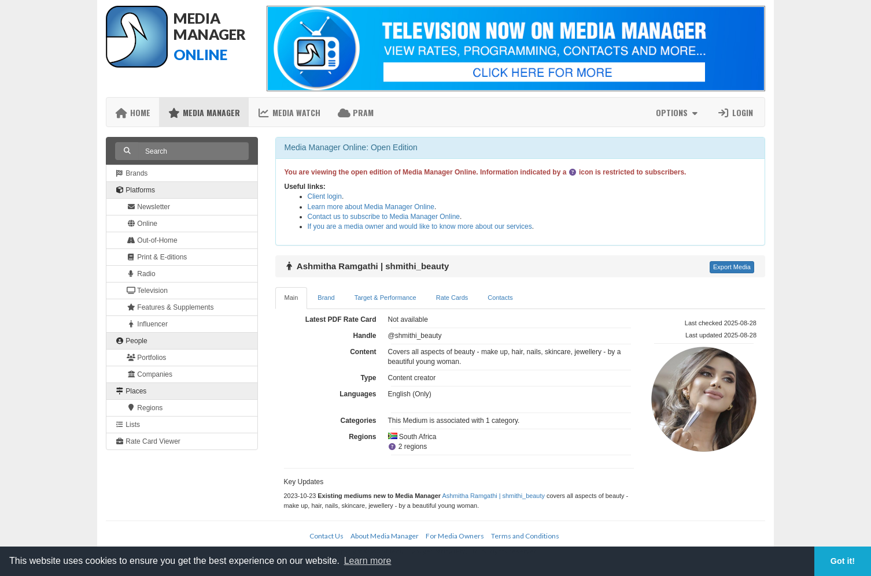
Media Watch (288, 112)
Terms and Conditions (525, 536)
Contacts (500, 297)
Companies (149, 374)
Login (735, 112)
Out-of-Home (152, 240)
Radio (141, 274)
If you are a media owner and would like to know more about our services (420, 226)
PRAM (356, 112)
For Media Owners (455, 536)
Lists (127, 425)
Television (147, 291)
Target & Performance (385, 297)
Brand (326, 297)
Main (291, 297)
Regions (145, 408)
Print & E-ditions (157, 257)
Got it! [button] (843, 561)
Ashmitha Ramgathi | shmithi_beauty (493, 495)
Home (132, 112)
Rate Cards (452, 297)
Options (678, 112)
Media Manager (204, 112)
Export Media (732, 266)
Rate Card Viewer (147, 441)
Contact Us (326, 536)
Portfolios (146, 358)
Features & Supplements (170, 307)
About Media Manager (384, 536)
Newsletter (148, 207)
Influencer (147, 324)
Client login (325, 196)
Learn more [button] (368, 561)
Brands (131, 173)
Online (142, 224)
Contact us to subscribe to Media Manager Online (384, 217)
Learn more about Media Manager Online (371, 207)
